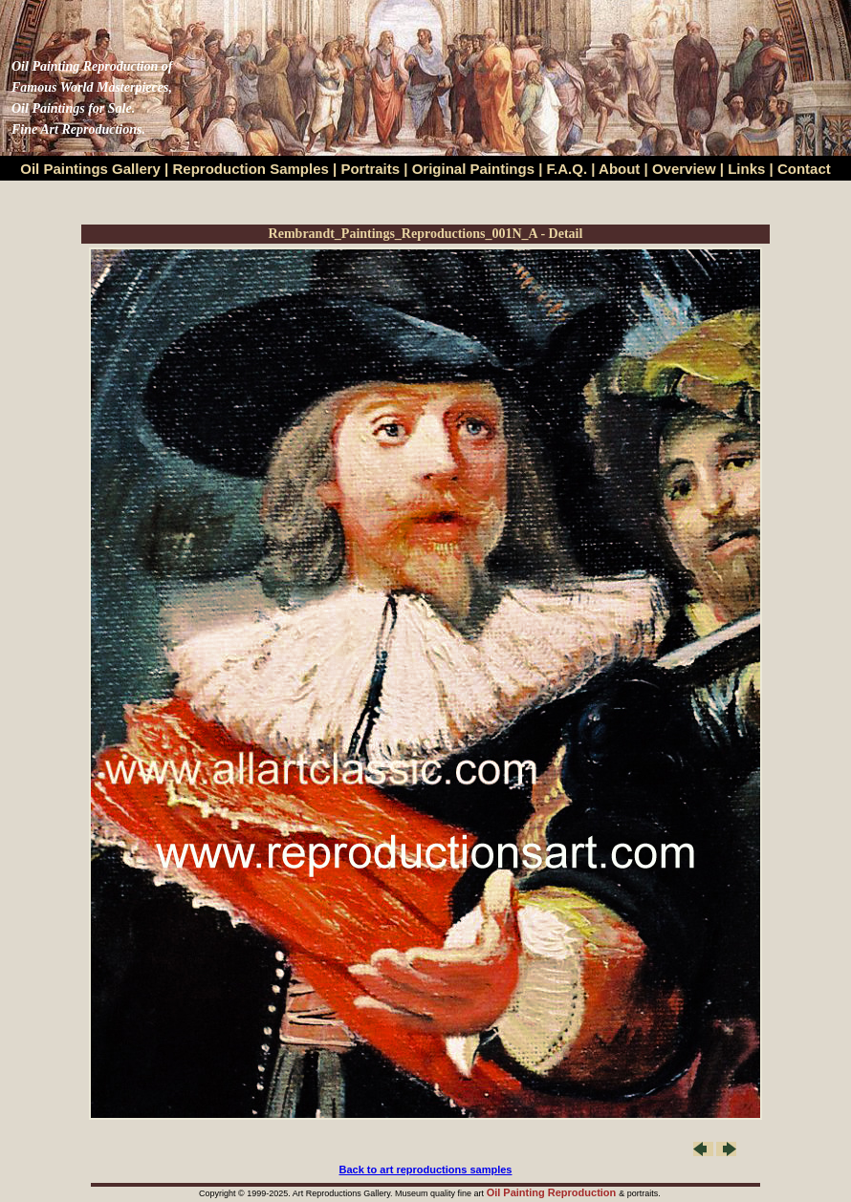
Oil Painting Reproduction (553, 1192)
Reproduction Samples (251, 169)
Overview (684, 169)
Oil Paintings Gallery (90, 169)
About (619, 169)
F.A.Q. (567, 169)
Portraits (370, 169)
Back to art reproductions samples (426, 1169)
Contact (804, 169)
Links (748, 169)
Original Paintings (473, 169)
